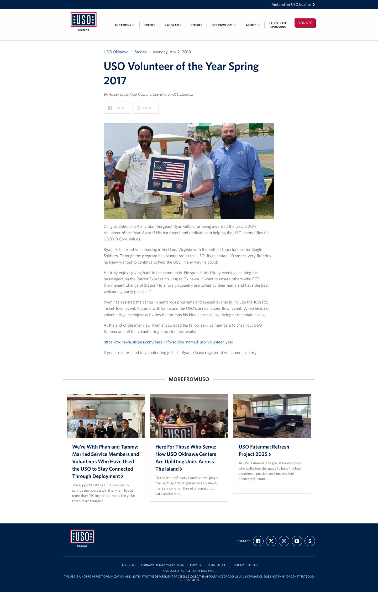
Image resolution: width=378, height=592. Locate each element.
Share (116, 109)
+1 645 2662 (127, 565)
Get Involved (224, 25)
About (253, 25)
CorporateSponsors (278, 25)
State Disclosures (245, 565)
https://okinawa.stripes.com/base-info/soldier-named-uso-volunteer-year (168, 341)
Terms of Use (216, 565)
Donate (305, 22)
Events (149, 25)
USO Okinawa (116, 51)
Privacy (195, 565)
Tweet (145, 109)
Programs (173, 25)
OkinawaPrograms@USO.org (162, 565)
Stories (196, 25)
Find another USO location (293, 4)
